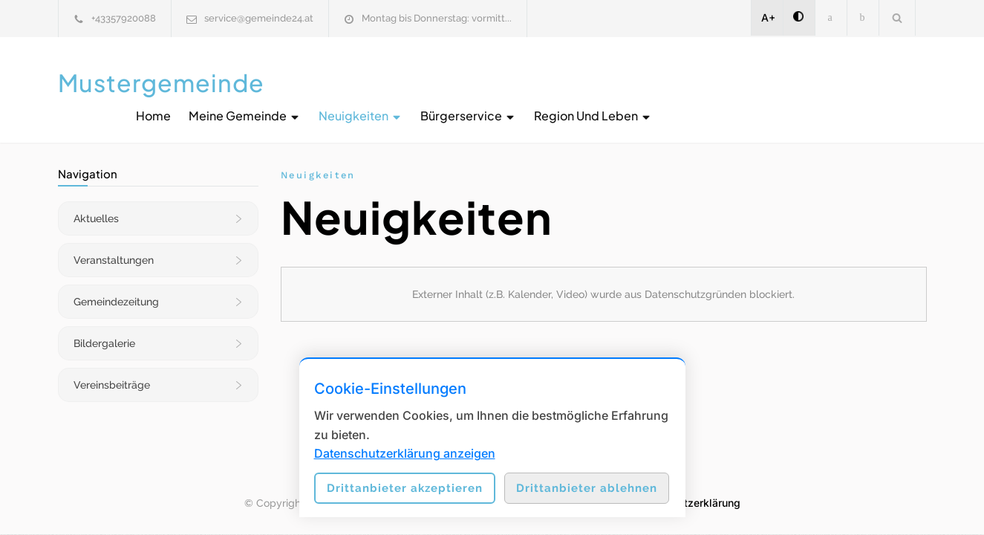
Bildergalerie (104, 328)
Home (428, 82)
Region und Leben (868, 82)
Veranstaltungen (114, 245)
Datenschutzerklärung (685, 488)
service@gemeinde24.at (258, 18)
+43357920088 (123, 18)
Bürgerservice (743, 82)
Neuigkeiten (635, 82)
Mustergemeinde (161, 82)
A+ (768, 17)
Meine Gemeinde (519, 82)
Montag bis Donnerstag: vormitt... (437, 18)
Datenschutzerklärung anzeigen (404, 453)
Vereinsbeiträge (112, 370)
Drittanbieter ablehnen (586, 488)
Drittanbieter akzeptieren (405, 488)
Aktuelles (96, 204)
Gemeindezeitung (116, 287)
